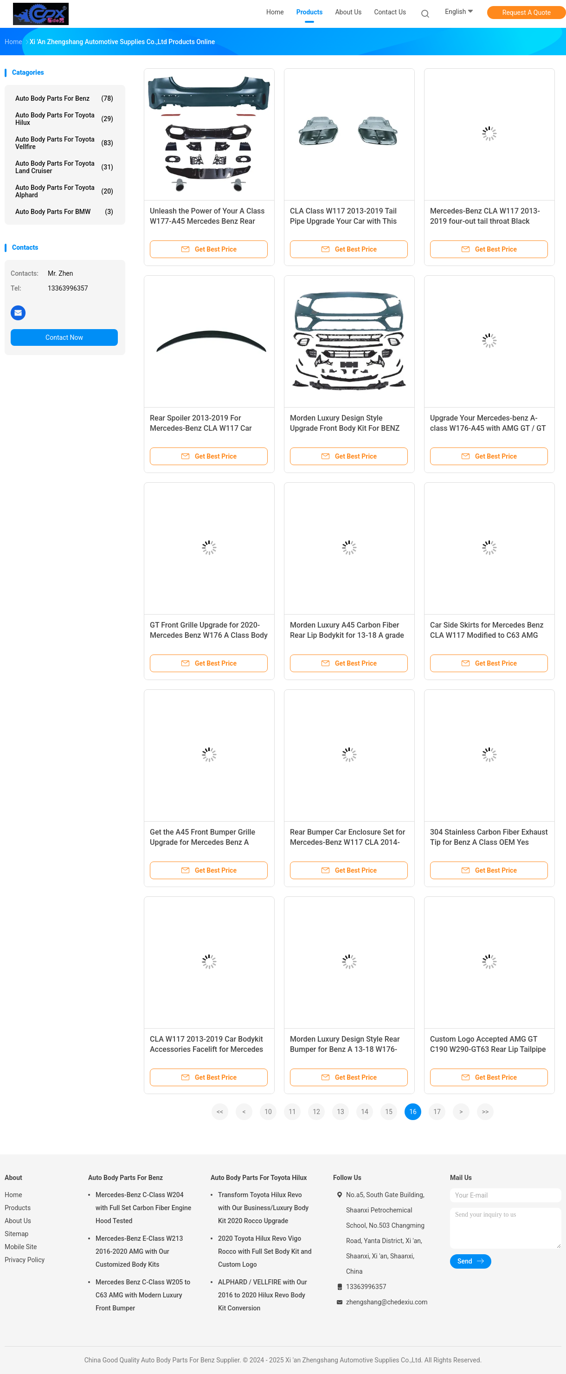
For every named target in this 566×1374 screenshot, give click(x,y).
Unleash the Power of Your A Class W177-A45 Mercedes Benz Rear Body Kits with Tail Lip (207, 221)
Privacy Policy (25, 1260)
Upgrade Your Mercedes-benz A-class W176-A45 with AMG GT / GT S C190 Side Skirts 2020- (488, 428)
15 (388, 1111)
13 (340, 1111)
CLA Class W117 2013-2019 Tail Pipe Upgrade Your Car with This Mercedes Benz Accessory (343, 221)
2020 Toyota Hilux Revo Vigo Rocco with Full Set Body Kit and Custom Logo (265, 1251)
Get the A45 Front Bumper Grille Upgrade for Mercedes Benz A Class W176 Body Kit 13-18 (202, 842)
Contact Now (64, 337)
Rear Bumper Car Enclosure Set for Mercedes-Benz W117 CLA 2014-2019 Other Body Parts (347, 842)
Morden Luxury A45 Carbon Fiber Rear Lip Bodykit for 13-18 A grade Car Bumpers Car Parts (347, 635)
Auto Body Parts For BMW (64, 211)
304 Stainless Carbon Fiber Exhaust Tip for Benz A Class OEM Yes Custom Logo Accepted (489, 842)
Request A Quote (526, 12)
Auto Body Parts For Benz (64, 98)
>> (485, 1111)
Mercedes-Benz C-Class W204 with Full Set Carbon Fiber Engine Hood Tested (143, 1208)
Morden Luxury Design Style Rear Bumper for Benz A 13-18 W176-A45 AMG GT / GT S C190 (345, 1049)
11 (292, 1111)
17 (437, 1111)
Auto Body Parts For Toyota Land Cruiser (64, 167)
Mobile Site (21, 1247)
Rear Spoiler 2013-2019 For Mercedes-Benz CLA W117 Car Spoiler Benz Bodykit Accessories (205, 428)
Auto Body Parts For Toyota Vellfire (64, 143)
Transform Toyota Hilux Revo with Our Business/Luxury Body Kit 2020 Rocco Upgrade (263, 1208)
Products (18, 1208)
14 (364, 1111)
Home (13, 1195)
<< (220, 1111)
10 (268, 1111)
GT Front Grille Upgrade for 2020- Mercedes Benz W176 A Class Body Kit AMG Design (209, 635)
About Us (18, 1221)
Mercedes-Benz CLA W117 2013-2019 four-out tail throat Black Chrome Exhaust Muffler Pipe (485, 221)
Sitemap (16, 1234)
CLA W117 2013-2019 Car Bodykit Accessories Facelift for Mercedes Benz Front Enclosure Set (206, 1049)
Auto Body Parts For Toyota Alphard (64, 191)
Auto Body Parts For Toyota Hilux (64, 118)
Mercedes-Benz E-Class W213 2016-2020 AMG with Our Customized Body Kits (139, 1251)
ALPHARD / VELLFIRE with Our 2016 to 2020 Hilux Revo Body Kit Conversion (262, 1295)
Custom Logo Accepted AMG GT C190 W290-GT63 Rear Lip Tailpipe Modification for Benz (488, 1049)
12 (316, 1111)
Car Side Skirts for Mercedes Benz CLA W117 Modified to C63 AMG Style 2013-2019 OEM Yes (487, 635)
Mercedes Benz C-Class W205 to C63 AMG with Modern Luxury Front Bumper (143, 1295)
